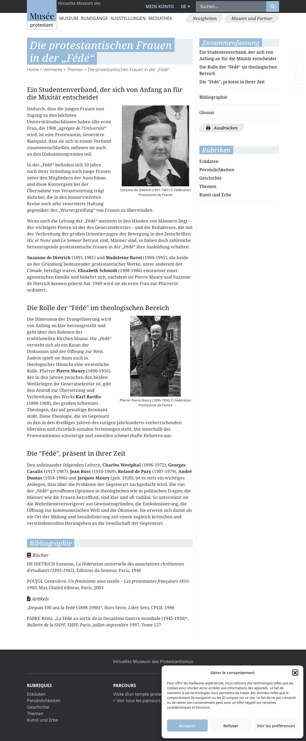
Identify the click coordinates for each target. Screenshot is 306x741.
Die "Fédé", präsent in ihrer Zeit (232, 82)
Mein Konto (159, 6)
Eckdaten (208, 161)
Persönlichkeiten (216, 170)
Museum (68, 18)
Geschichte (210, 178)
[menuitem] (185, 6)
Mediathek (160, 18)
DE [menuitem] (183, 6)
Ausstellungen (127, 18)
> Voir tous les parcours (137, 701)
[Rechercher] (272, 6)
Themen (75, 70)
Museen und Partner (251, 18)
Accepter (187, 725)
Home (33, 70)
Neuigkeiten (205, 18)
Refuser (230, 725)
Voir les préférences (276, 725)
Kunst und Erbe (215, 195)
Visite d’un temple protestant (142, 694)
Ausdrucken (222, 128)
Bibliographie (213, 97)
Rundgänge (94, 18)
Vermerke (53, 70)
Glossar (206, 112)
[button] (295, 672)
